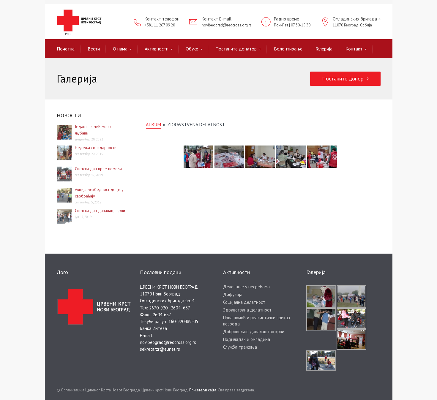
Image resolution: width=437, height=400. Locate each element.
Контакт (354, 49)
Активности (156, 49)
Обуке (192, 49)
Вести (94, 49)
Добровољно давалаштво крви (253, 331)
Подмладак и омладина (246, 339)
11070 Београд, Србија (352, 25)
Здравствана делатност (247, 310)
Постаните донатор (236, 49)
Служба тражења (240, 347)
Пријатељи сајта (202, 390)
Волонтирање (288, 49)
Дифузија (232, 294)
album (153, 124)
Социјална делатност (244, 302)
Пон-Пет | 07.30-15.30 (292, 25)
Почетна (66, 49)
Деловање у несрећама (246, 287)
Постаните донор (342, 78)
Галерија (323, 49)
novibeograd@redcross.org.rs (227, 25)
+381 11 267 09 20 (160, 25)
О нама (120, 49)
